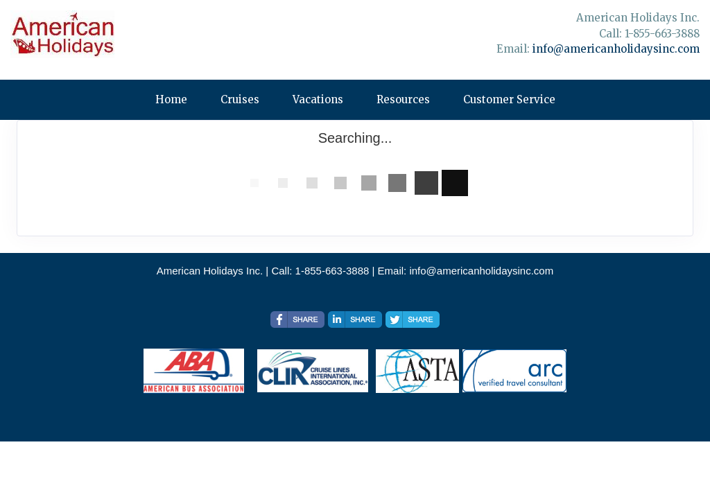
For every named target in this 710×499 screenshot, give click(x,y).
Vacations (318, 99)
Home (171, 99)
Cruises (239, 99)
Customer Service (509, 99)
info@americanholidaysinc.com (616, 48)
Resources (403, 99)
